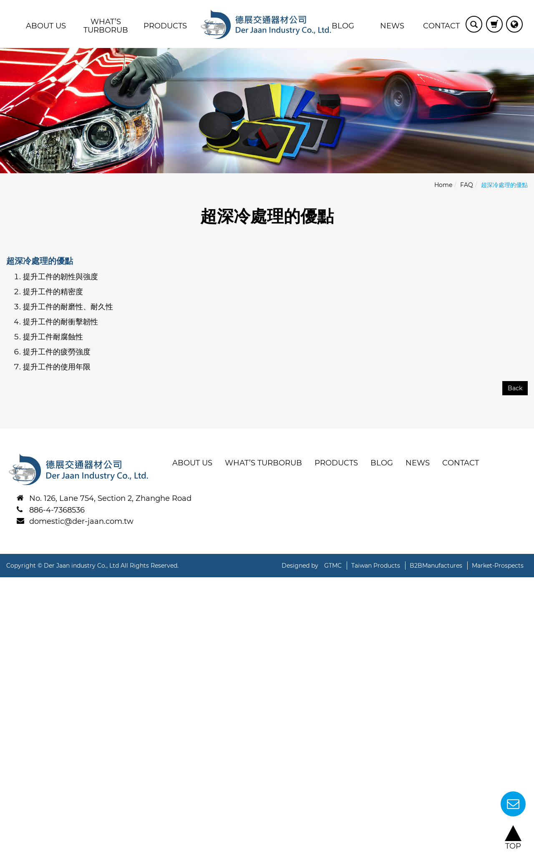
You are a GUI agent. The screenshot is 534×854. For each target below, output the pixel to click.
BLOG (343, 25)
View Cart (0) (494, 24)
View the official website (97, 678)
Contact (441, 25)
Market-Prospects (498, 565)
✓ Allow (14, 603)
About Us (46, 25)
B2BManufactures (436, 565)
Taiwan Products (375, 565)
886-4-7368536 (57, 510)
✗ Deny (14, 614)
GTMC (333, 565)
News (392, 25)
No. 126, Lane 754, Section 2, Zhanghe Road (110, 498)
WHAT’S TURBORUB (105, 26)
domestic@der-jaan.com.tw (81, 521)
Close (10, 582)
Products (165, 25)
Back (515, 388)
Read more (24, 678)
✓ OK (306, 848)
